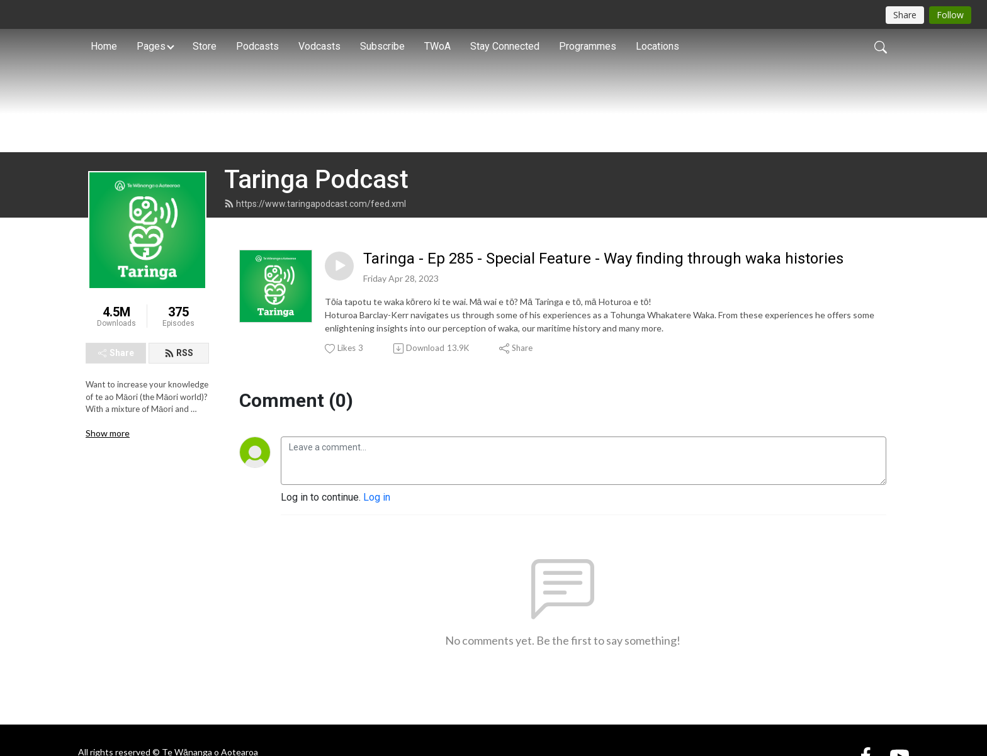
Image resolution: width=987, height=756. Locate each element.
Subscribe (382, 46)
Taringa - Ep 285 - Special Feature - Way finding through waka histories (603, 326)
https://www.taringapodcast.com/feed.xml (315, 272)
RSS (178, 421)
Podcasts (257, 46)
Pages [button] (151, 46)
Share (116, 421)
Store (205, 46)
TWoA (437, 46)
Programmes (587, 46)
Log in (376, 566)
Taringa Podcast (316, 247)
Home (104, 46)
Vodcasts (319, 46)
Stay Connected (504, 46)
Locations (657, 46)
